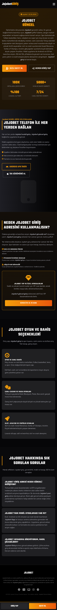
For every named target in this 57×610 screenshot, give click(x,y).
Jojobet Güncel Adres (45, 594)
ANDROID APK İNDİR (16, 166)
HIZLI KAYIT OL (14, 68)
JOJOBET (28, 573)
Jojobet (10, 4)
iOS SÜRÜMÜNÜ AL (16, 173)
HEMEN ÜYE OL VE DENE (28, 303)
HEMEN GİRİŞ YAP (41, 68)
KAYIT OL (42, 606)
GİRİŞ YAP (14, 606)
